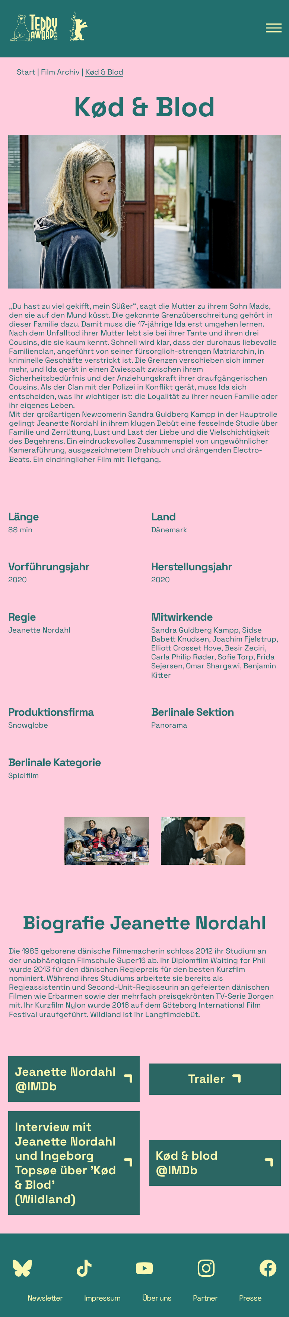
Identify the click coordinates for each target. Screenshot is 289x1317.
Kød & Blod (104, 72)
